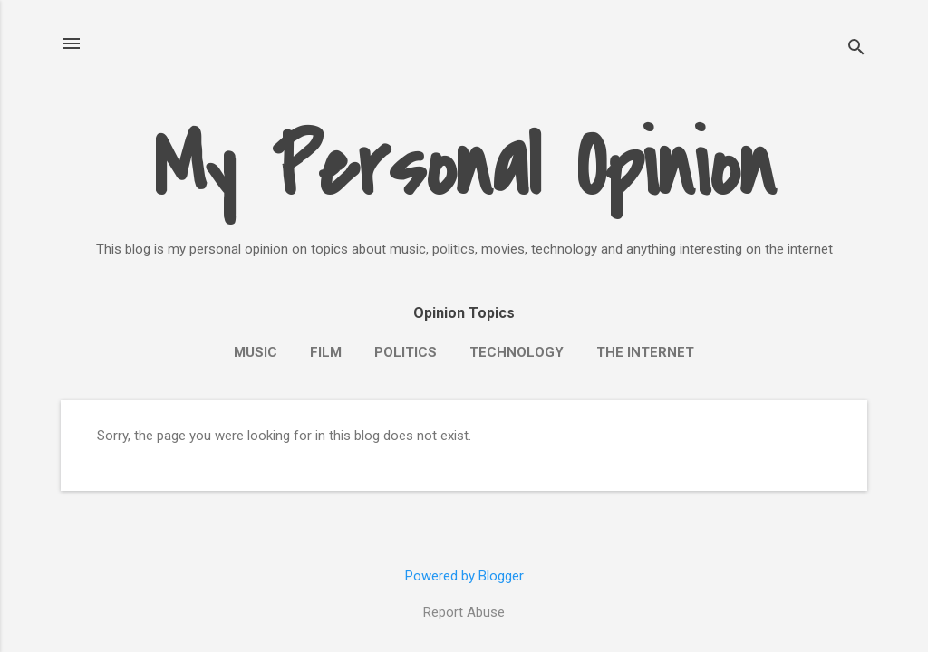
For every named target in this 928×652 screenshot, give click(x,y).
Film (326, 352)
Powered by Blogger (464, 576)
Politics (405, 352)
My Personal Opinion (464, 168)
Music (255, 352)
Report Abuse (464, 612)
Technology (516, 352)
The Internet (645, 352)
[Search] (856, 49)
